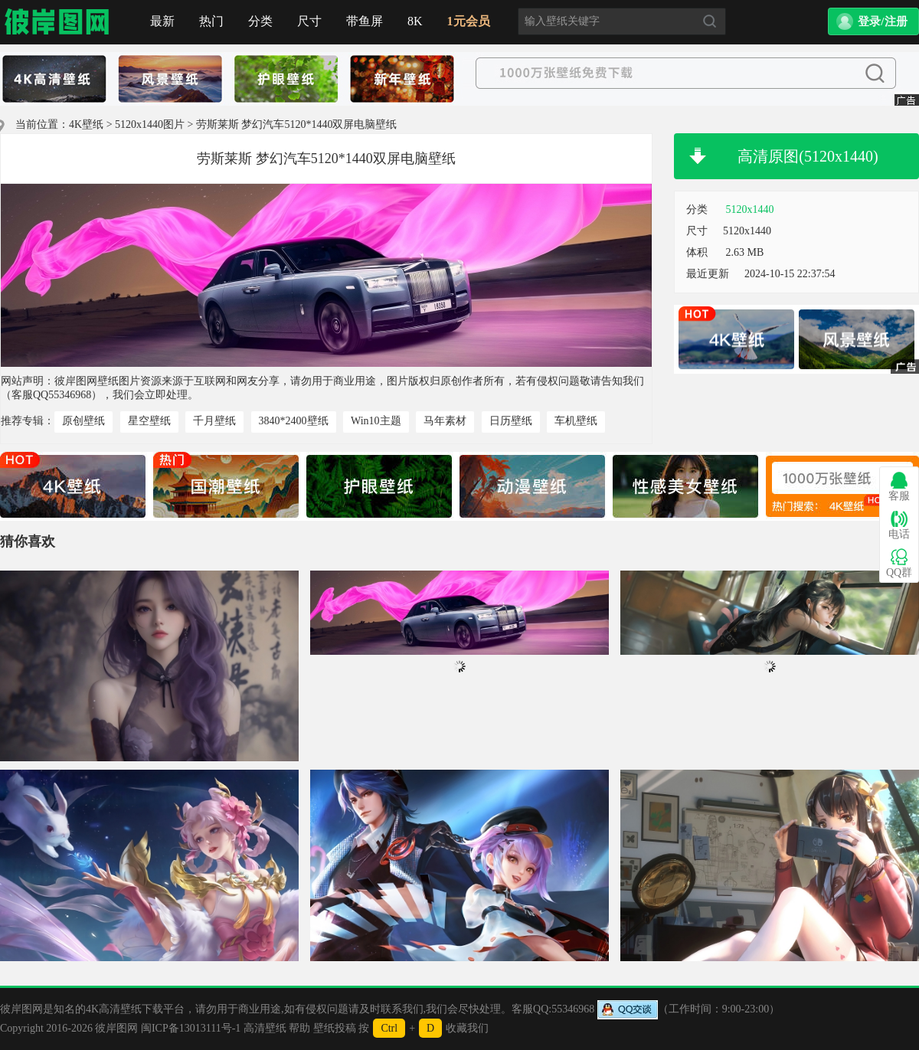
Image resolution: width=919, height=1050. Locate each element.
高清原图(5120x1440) (807, 156)
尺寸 (309, 21)
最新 (162, 21)
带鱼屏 (364, 21)
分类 (260, 21)
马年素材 (445, 421)
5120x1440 (750, 209)
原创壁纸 (83, 421)
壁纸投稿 (334, 1028)
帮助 (299, 1028)
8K (415, 21)
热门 (211, 21)
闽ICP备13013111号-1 (190, 1028)
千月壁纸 (214, 421)
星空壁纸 (149, 421)
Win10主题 (376, 421)
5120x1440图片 (150, 124)
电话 (899, 525)
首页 (57, 22)
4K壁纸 (86, 124)
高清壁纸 (265, 1028)
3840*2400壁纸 (294, 421)
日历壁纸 (510, 421)
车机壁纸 (575, 421)
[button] (873, 21)
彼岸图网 (116, 1028)
